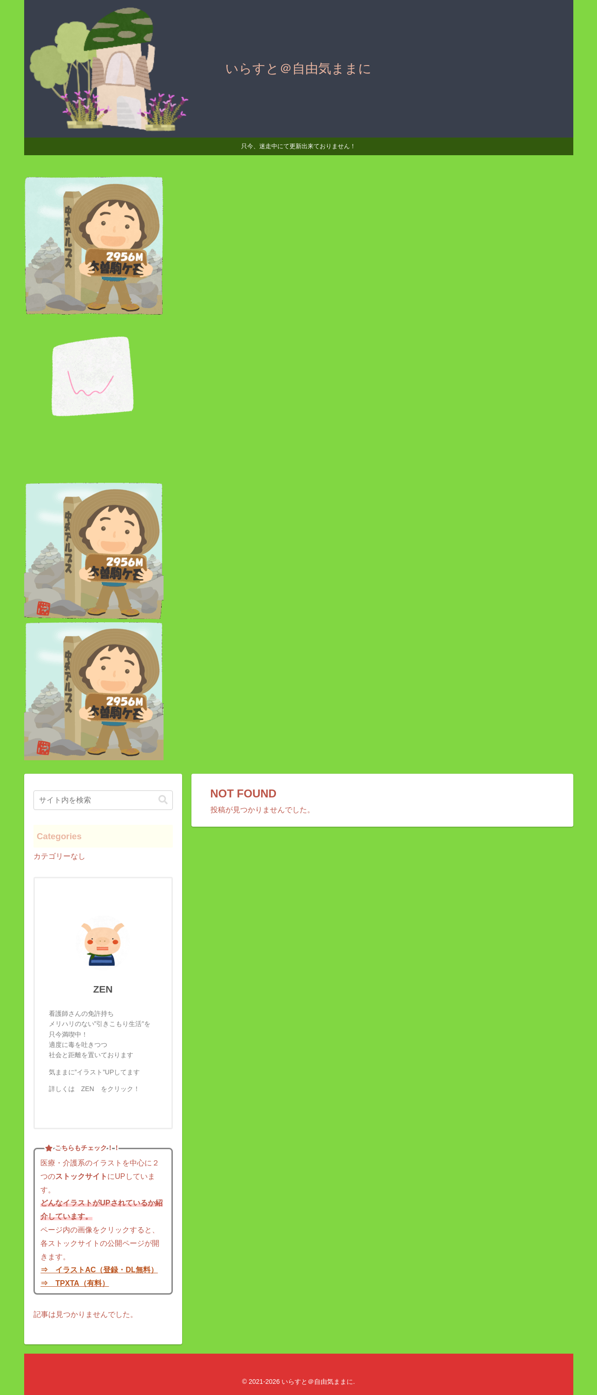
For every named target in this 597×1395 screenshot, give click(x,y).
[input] (103, 800)
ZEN (102, 989)
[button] (163, 800)
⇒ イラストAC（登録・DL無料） (98, 1270)
